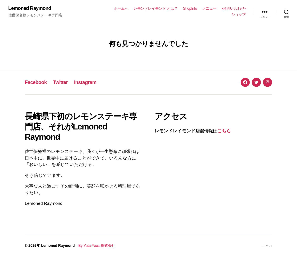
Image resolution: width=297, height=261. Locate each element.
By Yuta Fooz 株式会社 (95, 246)
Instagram (85, 82)
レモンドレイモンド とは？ (155, 8)
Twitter (60, 82)
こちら (224, 130)
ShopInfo (190, 8)
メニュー (209, 8)
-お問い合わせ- (234, 8)
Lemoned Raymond (29, 8)
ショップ (238, 15)
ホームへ (121, 8)
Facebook (36, 82)
